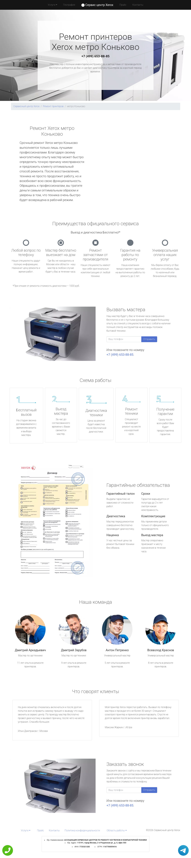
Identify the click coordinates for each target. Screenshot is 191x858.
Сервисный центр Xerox (26, 106)
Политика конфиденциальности (82, 830)
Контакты (137, 4)
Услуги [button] (51, 4)
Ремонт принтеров (53, 106)
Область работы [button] (116, 830)
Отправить (149, 339)
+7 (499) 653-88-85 (96, 56)
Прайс (122, 4)
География (69, 4)
